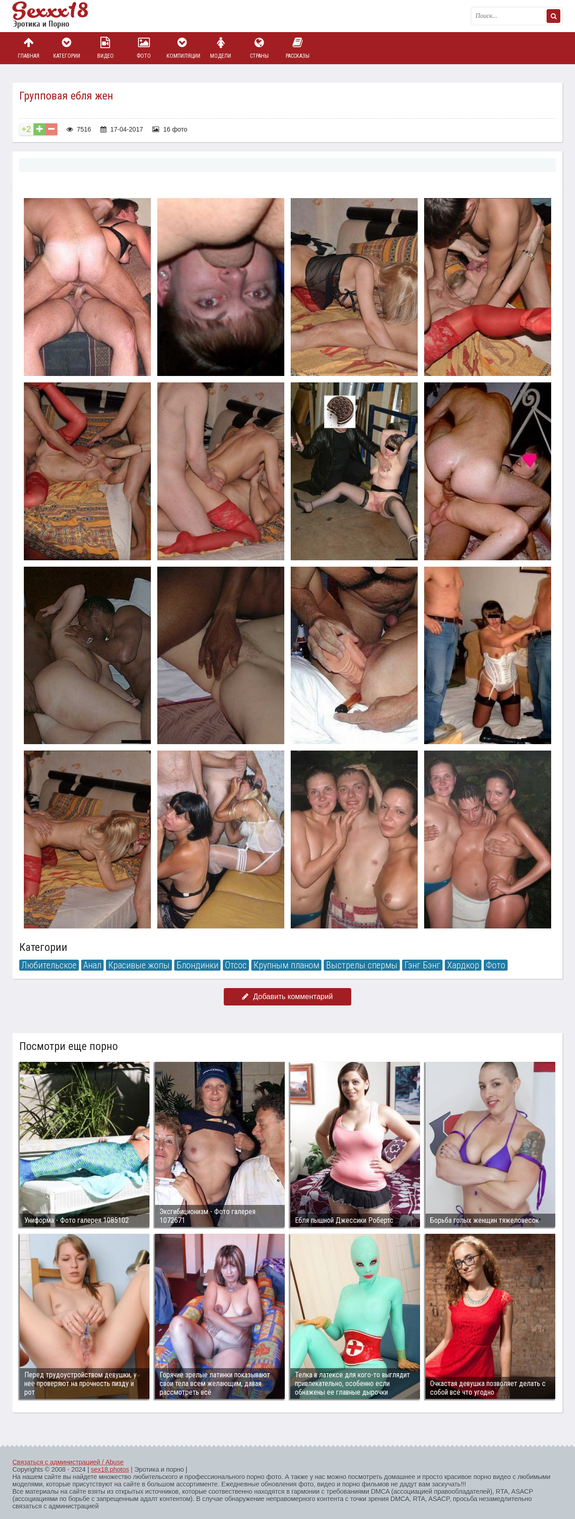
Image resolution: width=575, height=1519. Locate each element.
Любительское (49, 965)
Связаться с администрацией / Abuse (68, 1462)
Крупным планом (286, 965)
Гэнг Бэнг (422, 965)
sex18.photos (110, 1469)
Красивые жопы (139, 965)
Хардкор (463, 965)
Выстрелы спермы (362, 965)
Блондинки (197, 965)
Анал (92, 965)
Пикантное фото (58, 16)
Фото (144, 48)
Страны (259, 48)
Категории (67, 48)
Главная (28, 48)
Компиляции (182, 48)
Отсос (236, 965)
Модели (221, 48)
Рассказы (298, 48)
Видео (105, 48)
